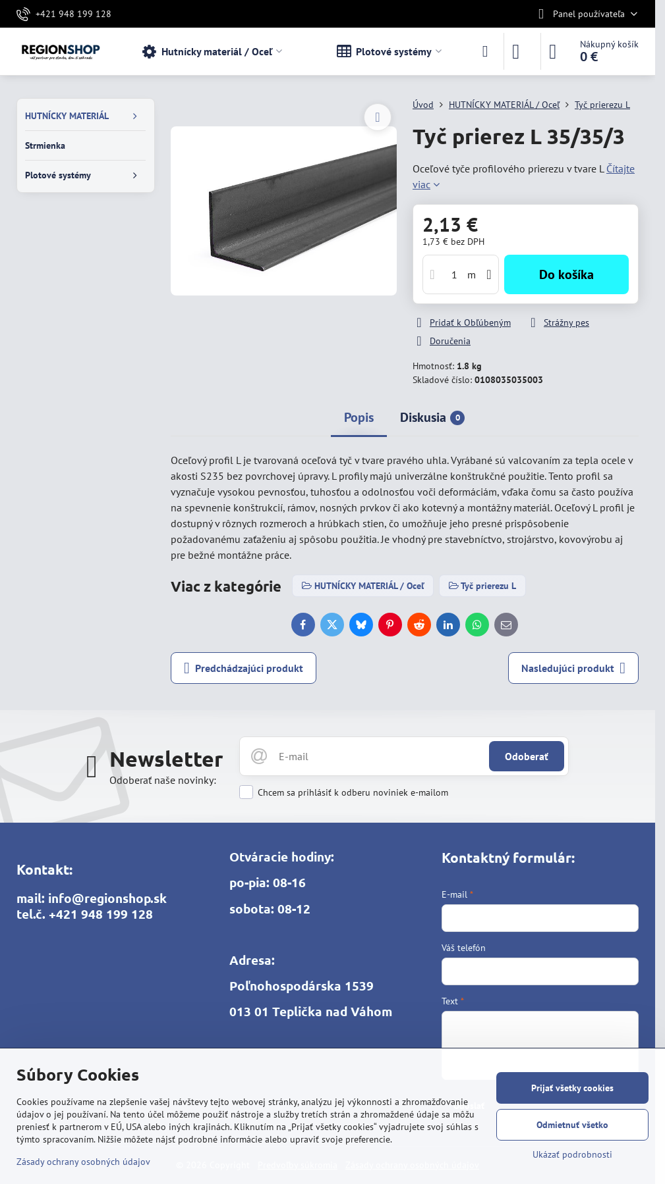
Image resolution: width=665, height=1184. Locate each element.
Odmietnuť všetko (572, 1125)
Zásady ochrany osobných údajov (83, 1162)
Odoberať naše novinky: (162, 779)
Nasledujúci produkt (573, 668)
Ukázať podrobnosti (572, 1154)
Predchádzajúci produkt (243, 668)
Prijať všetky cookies (572, 1088)
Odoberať (526, 756)
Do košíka (566, 274)
